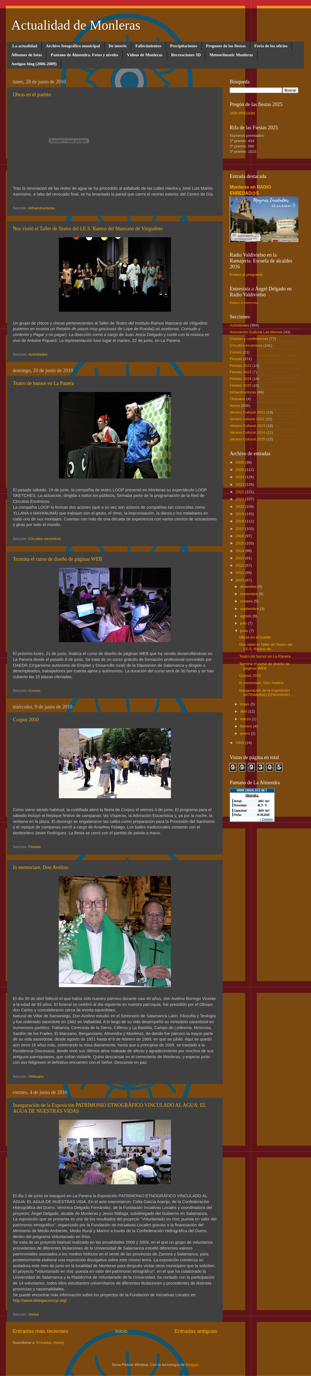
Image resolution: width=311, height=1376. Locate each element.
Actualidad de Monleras (75, 25)
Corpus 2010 (26, 719)
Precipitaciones (183, 46)
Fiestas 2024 (240, 379)
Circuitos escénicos (45, 539)
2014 (240, 551)
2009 (240, 743)
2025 (240, 470)
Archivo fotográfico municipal (73, 46)
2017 (240, 529)
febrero (246, 726)
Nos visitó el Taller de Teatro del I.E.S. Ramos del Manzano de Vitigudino (88, 228)
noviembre (249, 594)
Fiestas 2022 (240, 365)
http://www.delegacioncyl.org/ (40, 1300)
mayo (245, 704)
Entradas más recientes (40, 1331)
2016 (240, 536)
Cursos (35, 691)
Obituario (36, 1076)
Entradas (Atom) (50, 1342)
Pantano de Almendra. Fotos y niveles (84, 55)
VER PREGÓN (242, 113)
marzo (246, 719)
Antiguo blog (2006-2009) (34, 64)
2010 (240, 580)
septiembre (250, 609)
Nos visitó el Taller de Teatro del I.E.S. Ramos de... (266, 646)
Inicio (121, 1331)
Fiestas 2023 (240, 372)
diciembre (248, 586)
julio (244, 623)
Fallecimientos (148, 46)
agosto (246, 616)
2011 (240, 572)
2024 (240, 477)
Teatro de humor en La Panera (43, 383)
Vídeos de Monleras (145, 55)
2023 (240, 484)
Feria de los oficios (271, 46)
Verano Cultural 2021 (247, 412)
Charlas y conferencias (249, 339)
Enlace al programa (246, 275)
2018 (240, 521)
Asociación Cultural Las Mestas (256, 332)
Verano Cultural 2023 (247, 426)
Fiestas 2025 (240, 385)
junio (244, 631)
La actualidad (24, 46)
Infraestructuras (42, 208)
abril (244, 711)
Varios (34, 1314)
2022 (240, 492)
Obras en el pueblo (32, 94)
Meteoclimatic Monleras (231, 55)
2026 (240, 462)
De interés (118, 46)
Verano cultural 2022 (247, 419)
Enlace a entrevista (244, 302)
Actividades (38, 354)
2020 (240, 506)
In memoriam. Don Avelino (40, 867)
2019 (240, 514)
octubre (247, 601)
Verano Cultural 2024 (247, 432)
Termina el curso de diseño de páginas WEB (57, 559)
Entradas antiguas (196, 1331)
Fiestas (35, 847)
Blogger (192, 1365)
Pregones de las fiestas (226, 46)
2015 (240, 543)
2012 (240, 565)
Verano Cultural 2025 (247, 439)
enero (245, 733)
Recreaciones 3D (186, 55)
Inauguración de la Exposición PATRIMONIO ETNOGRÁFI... (266, 692)
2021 (240, 499)
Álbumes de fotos (26, 55)
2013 (240, 558)
